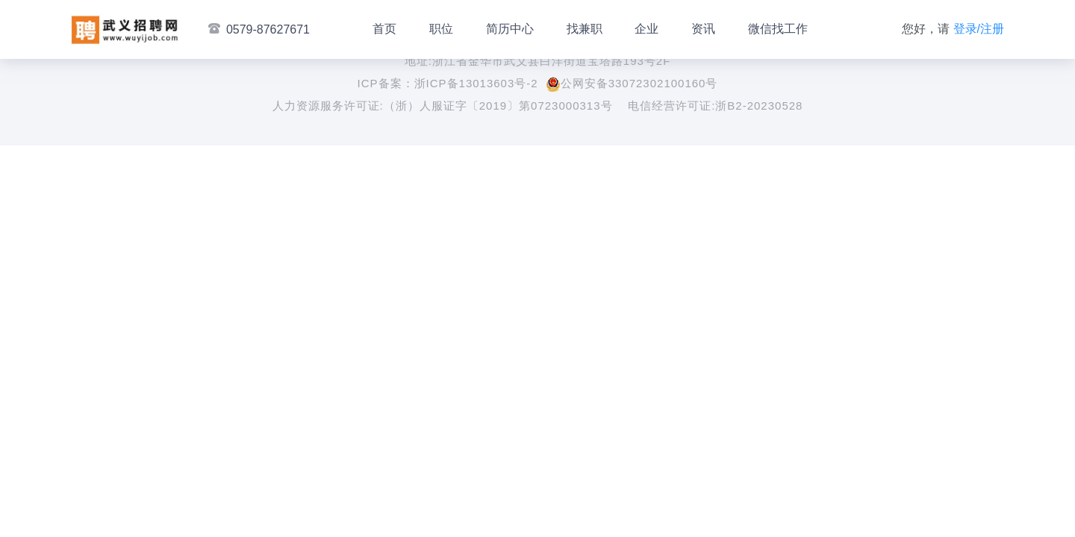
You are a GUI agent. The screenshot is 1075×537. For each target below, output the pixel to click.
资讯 (703, 28)
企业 (646, 28)
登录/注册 (978, 28)
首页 (384, 28)
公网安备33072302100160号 (632, 83)
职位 (441, 28)
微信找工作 (778, 28)
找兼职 (584, 28)
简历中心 (510, 28)
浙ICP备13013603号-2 (476, 83)
